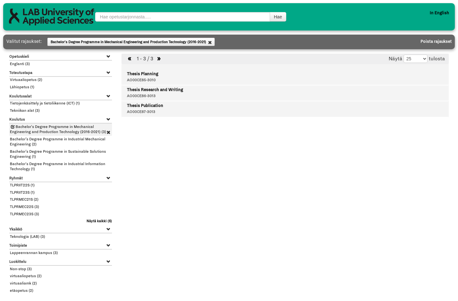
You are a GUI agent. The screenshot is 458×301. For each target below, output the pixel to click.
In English (439, 13)
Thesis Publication (145, 106)
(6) (99, 221)
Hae (278, 16)
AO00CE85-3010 (141, 80)
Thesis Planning (142, 74)
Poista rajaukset (436, 41)
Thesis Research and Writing (155, 90)
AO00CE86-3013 (141, 96)
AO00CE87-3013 (141, 112)
